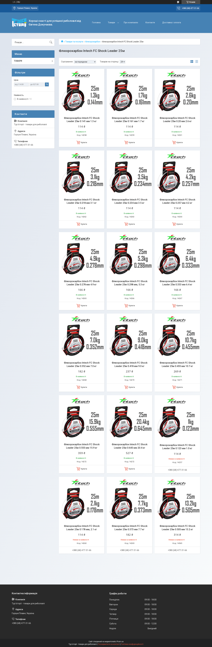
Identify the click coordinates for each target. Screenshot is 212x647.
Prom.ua (120, 642)
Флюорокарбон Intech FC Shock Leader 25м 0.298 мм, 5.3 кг (129, 283)
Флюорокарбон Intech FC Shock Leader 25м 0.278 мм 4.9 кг (82, 283)
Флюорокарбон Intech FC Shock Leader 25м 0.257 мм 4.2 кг (177, 201)
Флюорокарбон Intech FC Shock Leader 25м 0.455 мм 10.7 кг (177, 364)
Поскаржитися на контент (109, 644)
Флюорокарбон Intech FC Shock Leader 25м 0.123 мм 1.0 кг (177, 447)
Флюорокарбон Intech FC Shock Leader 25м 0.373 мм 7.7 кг (129, 528)
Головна (96, 22)
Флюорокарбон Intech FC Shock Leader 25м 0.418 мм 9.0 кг (129, 364)
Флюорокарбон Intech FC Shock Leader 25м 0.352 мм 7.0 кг (82, 364)
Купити (84, 142)
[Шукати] (50, 42)
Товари (111, 22)
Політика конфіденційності (132, 644)
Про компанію (131, 22)
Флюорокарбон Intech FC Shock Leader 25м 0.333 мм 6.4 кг (177, 283)
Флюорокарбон (92, 41)
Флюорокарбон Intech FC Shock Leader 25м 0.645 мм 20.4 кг (129, 446)
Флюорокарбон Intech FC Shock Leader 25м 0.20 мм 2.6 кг (177, 120)
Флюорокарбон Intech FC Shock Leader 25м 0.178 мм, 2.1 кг (82, 528)
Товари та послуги (74, 41)
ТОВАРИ (18, 61)
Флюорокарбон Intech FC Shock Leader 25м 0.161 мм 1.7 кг (129, 120)
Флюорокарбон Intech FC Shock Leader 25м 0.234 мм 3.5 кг (129, 201)
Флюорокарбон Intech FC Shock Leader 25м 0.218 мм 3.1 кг (82, 201)
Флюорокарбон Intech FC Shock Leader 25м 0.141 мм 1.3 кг (82, 120)
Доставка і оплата (171, 22)
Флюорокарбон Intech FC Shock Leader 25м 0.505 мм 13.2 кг (177, 528)
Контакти (150, 22)
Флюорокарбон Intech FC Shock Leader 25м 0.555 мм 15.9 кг (82, 446)
